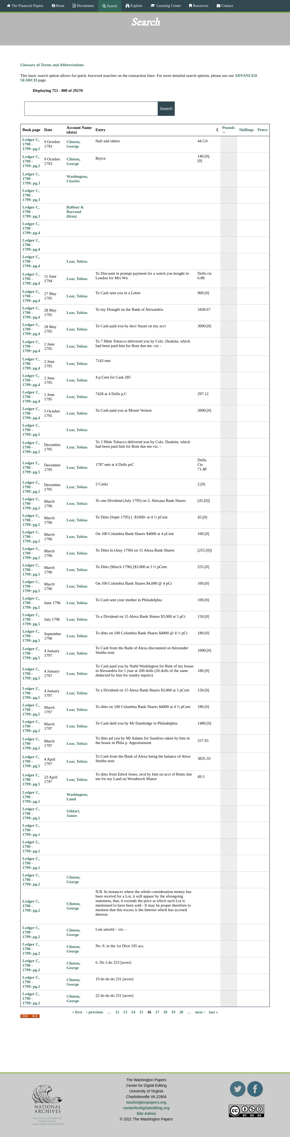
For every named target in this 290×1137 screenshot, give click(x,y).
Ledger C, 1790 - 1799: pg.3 (31, 178)
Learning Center (168, 5)
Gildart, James (73, 813)
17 (157, 1012)
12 (117, 1012)
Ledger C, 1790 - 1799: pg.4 (31, 228)
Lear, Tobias (77, 261)
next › (200, 1012)
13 (125, 1012)
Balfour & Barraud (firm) (75, 211)
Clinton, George (73, 144)
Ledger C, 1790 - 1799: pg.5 (31, 429)
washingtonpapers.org (146, 1102)
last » (213, 1012)
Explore (135, 5)
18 (165, 1012)
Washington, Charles (77, 178)
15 (141, 1012)
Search (111, 6)
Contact (226, 5)
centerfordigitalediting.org (146, 1108)
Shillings (246, 130)
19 (173, 1012)
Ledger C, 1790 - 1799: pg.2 (31, 144)
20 (181, 1012)
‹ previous (94, 1012)
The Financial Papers (26, 5)
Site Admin (146, 1113)
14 (133, 1012)
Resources (200, 5)
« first (77, 1012)
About (59, 5)
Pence (262, 130)
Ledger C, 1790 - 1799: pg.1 (31, 797)
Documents (85, 5)
